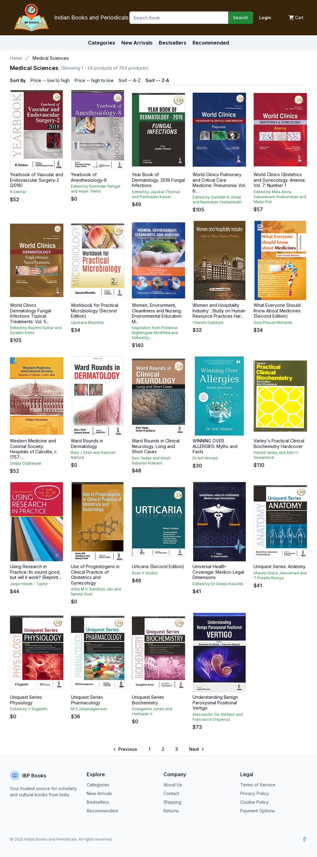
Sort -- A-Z (130, 80)
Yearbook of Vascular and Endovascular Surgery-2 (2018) (36, 180)
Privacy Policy (254, 793)
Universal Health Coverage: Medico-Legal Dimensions (218, 572)
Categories (101, 43)
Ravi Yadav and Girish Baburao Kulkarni (151, 460)
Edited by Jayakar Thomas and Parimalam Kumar (156, 194)
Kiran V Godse (145, 573)
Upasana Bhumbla (87, 322)
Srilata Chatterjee (25, 463)
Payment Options (257, 810)
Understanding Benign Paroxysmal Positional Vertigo (215, 702)
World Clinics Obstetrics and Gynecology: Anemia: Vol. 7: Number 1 (280, 180)
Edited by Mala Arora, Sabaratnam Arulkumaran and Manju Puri (280, 196)
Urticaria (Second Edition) (158, 566)
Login (265, 17)
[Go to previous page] (125, 749)
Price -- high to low (94, 80)
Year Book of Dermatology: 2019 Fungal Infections (158, 180)
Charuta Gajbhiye (208, 322)
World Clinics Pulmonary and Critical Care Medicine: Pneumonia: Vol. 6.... (219, 183)
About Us (172, 784)
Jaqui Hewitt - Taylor (29, 583)
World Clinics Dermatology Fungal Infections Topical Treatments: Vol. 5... (30, 313)
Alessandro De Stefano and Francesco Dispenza (218, 717)
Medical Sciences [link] (51, 58)
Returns (171, 810)
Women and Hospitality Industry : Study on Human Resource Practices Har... (219, 310)
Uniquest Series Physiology (26, 699)
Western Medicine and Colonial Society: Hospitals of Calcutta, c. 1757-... (34, 449)
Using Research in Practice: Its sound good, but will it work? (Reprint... (35, 572)
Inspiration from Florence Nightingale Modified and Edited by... (155, 332)
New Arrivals (99, 793)
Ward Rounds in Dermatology (87, 443)
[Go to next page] (196, 749)
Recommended (102, 810)
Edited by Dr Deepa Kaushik (218, 583)
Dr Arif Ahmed (205, 458)
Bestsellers (98, 802)
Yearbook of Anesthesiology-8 (89, 177)
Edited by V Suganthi (28, 709)
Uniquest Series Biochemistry (148, 699)
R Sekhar (18, 191)
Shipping (172, 802)
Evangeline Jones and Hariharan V (152, 711)
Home (16, 58)
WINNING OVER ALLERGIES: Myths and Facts (215, 446)
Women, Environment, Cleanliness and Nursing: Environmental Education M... (157, 313)
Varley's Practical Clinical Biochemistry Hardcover (279, 443)
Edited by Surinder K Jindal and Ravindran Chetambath (217, 199)
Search (240, 17)
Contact (171, 793)
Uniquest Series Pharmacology (87, 699)
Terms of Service (258, 784)
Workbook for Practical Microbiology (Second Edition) (94, 310)
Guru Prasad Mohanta (273, 322)
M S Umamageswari (89, 709)
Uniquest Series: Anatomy (280, 566)
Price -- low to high (50, 80)
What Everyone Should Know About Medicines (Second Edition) (277, 310)
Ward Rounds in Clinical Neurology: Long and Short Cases (156, 446)
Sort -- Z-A (157, 80)
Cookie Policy (254, 802)
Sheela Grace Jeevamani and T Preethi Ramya (280, 575)
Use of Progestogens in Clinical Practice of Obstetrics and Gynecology (95, 574)
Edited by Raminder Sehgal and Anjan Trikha (95, 189)
